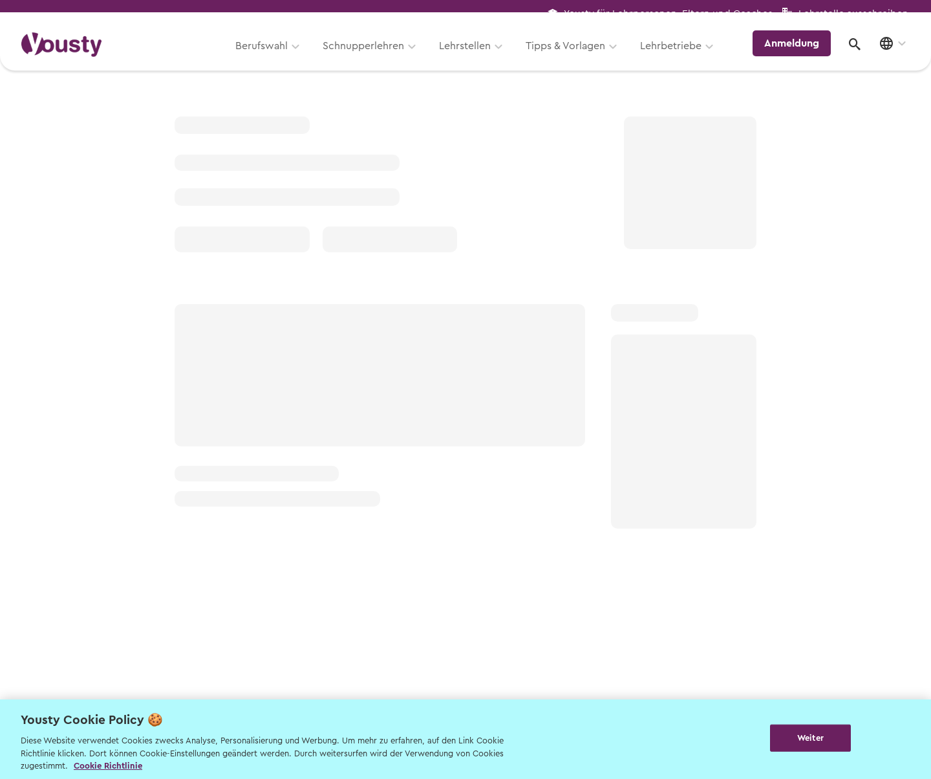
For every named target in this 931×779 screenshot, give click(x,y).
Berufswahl (268, 56)
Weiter (810, 738)
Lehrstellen (472, 56)
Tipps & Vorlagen (572, 56)
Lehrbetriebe (678, 56)
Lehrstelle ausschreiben (853, 14)
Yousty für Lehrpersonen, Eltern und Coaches (668, 14)
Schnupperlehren (370, 56)
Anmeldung (796, 54)
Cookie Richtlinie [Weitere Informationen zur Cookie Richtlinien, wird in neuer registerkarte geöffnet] (108, 766)
